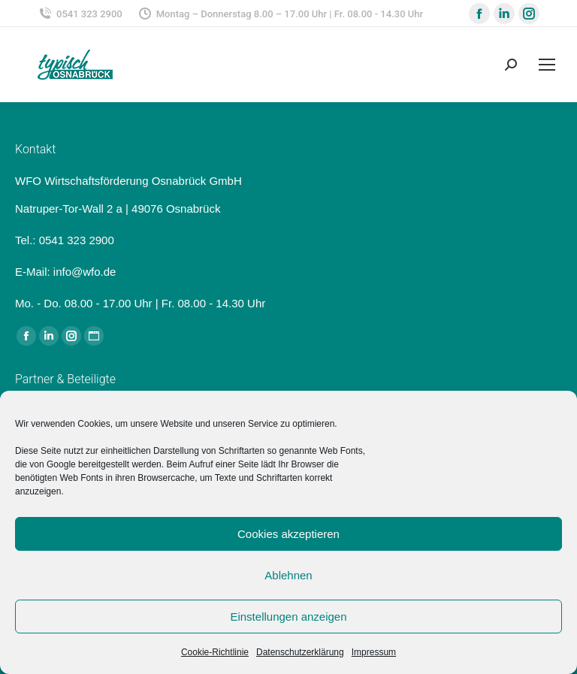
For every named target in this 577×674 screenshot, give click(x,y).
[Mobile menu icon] (547, 65)
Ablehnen (288, 575)
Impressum (374, 652)
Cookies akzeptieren (288, 533)
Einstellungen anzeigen (288, 616)
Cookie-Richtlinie (215, 652)
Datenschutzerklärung (300, 652)
